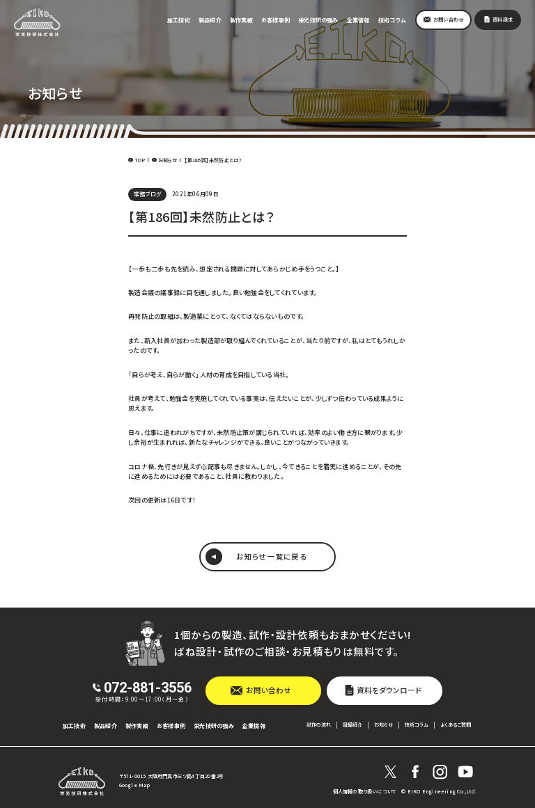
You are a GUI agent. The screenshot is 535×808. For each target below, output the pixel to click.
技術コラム (391, 20)
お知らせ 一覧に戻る (271, 556)
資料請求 (503, 19)
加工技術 (178, 20)
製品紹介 (210, 20)
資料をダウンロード (389, 690)
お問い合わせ (448, 19)
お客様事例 (275, 20)
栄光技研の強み (318, 20)
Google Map (134, 785)
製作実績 (241, 20)
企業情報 (358, 20)
